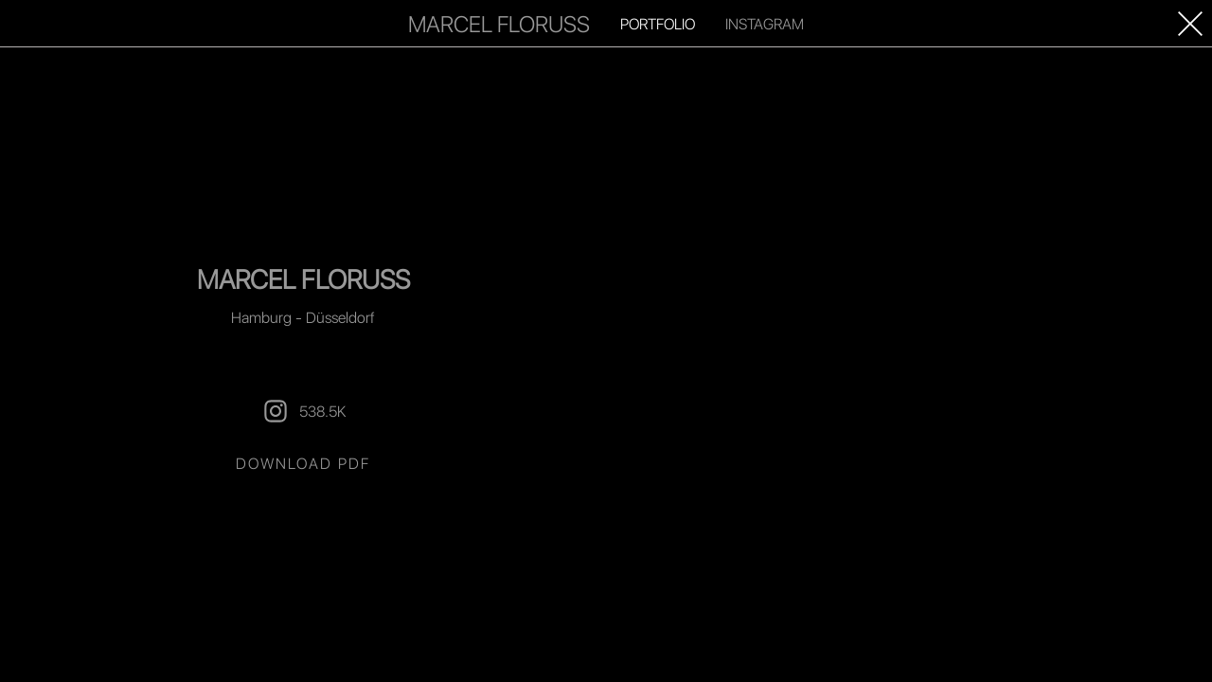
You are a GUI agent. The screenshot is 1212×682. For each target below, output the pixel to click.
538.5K (303, 411)
